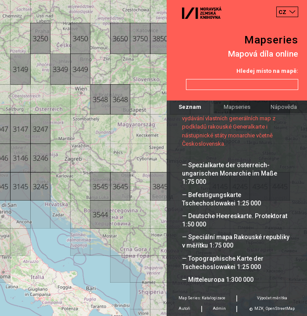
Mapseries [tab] (237, 107)
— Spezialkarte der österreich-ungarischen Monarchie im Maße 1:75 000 (229, 173)
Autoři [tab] (184, 308)
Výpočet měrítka (272, 298)
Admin (219, 308)
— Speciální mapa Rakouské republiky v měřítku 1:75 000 (235, 241)
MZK (259, 308)
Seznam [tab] (189, 107)
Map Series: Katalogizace (201, 298)
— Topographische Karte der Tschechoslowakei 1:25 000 (223, 262)
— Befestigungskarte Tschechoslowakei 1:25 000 (221, 199)
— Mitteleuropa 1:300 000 (217, 279)
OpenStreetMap (280, 308)
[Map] (153, 158)
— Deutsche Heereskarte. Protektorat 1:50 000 (234, 220)
